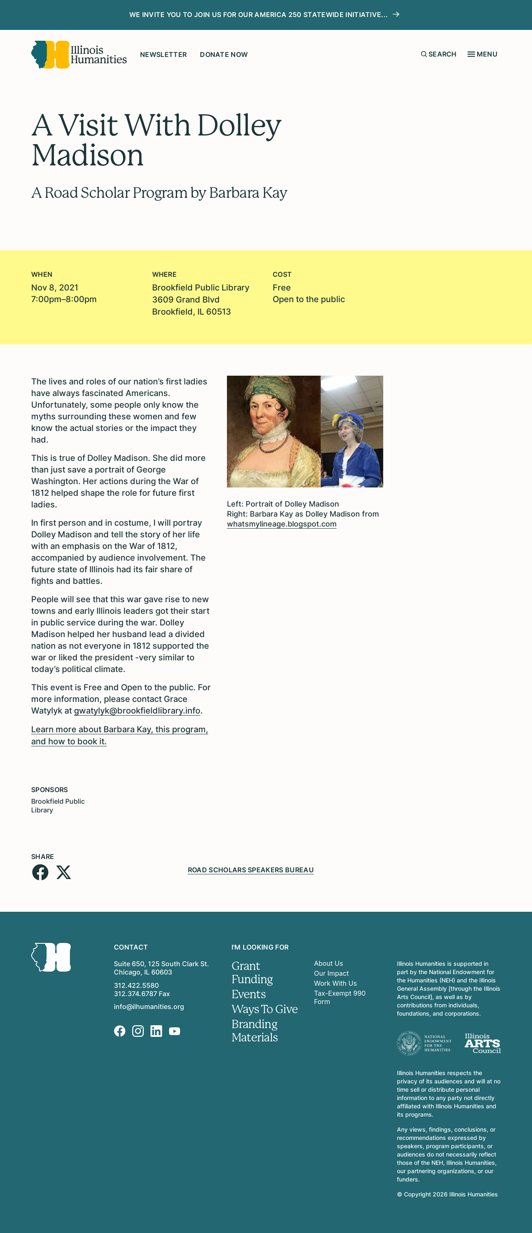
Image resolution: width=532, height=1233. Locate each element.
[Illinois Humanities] (79, 55)
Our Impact (331, 970)
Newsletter (163, 54)
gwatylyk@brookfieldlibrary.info (137, 709)
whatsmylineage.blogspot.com (282, 522)
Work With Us (335, 980)
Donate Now (224, 54)
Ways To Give (265, 1006)
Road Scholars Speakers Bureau (251, 866)
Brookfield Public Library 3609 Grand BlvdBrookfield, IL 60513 (200, 299)
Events (249, 991)
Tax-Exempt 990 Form (340, 994)
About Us (328, 960)
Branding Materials (255, 1027)
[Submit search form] (424, 54)
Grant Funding (252, 969)
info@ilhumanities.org (149, 1003)
